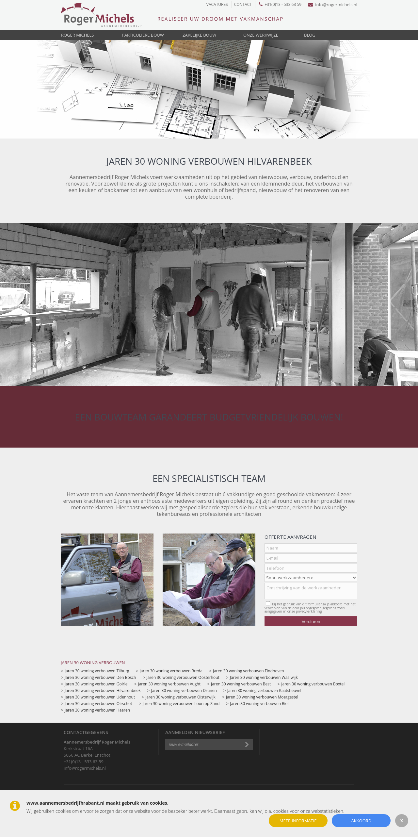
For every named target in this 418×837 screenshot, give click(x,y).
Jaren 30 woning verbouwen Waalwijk (264, 677)
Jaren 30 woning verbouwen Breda (171, 671)
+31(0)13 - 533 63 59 (280, 4)
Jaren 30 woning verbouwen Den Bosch (100, 677)
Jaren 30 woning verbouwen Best (241, 684)
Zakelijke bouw (199, 35)
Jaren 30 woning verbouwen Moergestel (262, 697)
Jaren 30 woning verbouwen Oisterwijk (180, 697)
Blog (309, 35)
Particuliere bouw (143, 35)
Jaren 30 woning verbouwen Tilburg (97, 671)
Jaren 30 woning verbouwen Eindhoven (248, 671)
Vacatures (217, 4)
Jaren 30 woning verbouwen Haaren (97, 710)
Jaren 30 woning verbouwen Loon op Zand (180, 703)
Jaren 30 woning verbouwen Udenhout (100, 697)
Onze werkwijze (260, 35)
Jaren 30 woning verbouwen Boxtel (313, 684)
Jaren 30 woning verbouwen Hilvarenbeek (103, 690)
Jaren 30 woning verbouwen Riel (259, 703)
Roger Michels (77, 35)
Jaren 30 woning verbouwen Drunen (184, 690)
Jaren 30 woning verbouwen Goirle (96, 684)
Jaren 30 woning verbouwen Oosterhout (183, 677)
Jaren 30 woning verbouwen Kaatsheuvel (264, 690)
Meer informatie (298, 821)
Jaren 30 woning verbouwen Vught (169, 684)
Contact (243, 4)
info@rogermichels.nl (332, 5)
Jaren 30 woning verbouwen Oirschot (98, 703)
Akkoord (361, 821)
